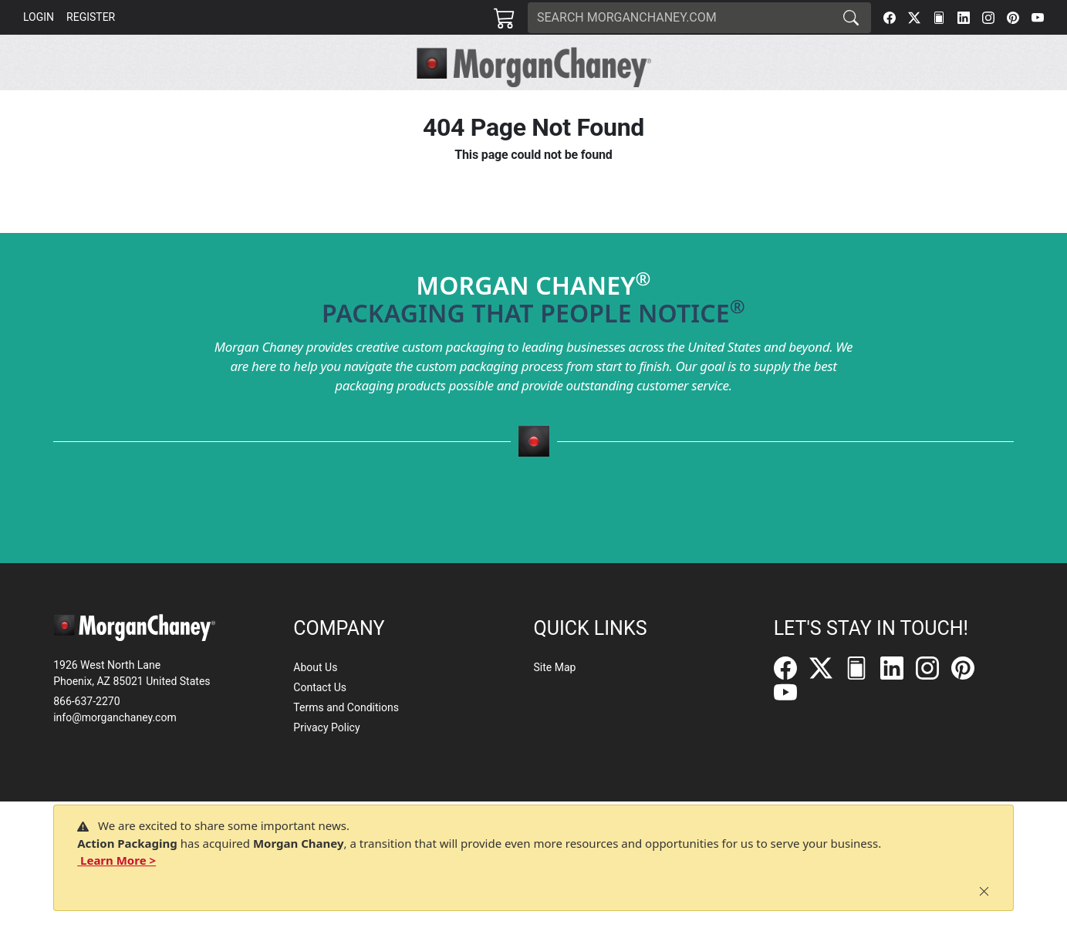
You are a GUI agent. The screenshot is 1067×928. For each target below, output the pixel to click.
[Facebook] (889, 18)
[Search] (680, 17)
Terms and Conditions (346, 707)
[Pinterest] (1013, 18)
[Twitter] (914, 18)
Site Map (554, 667)
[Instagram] (988, 18)
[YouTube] (1038, 18)
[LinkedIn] (963, 18)
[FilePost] (939, 18)
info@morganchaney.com (115, 717)
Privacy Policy (326, 727)
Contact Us (319, 687)
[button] (310, 105)
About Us (315, 667)
